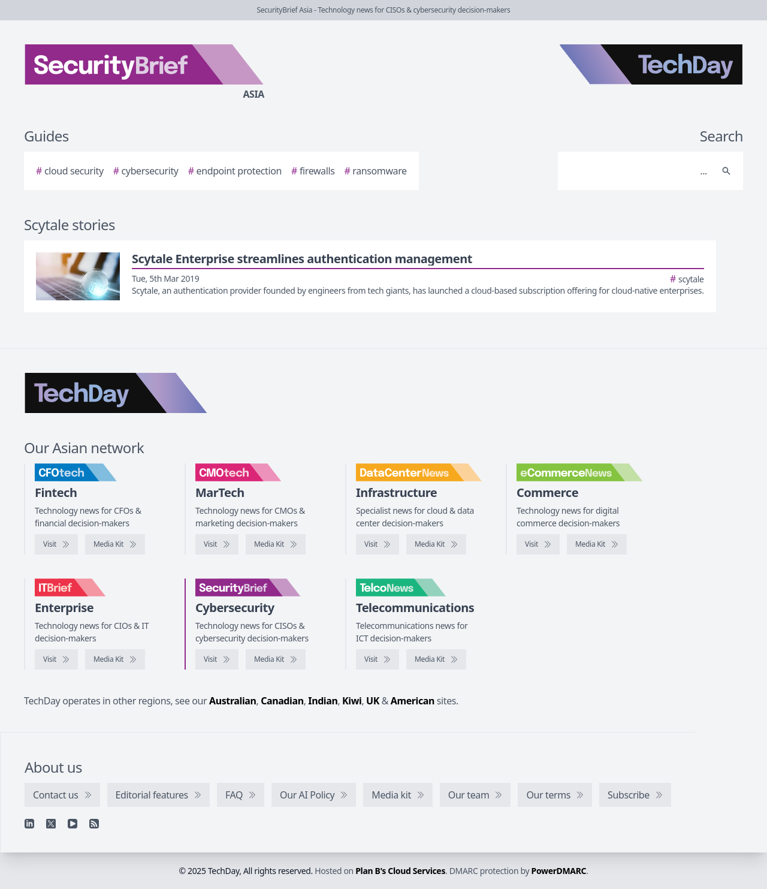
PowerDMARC (559, 870)
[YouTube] (72, 823)
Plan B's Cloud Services (400, 870)
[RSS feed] (94, 823)
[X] (51, 823)
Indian (322, 700)
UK (372, 700)
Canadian (282, 700)
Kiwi (351, 700)
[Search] (638, 170)
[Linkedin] (29, 823)
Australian (232, 700)
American (412, 700)
